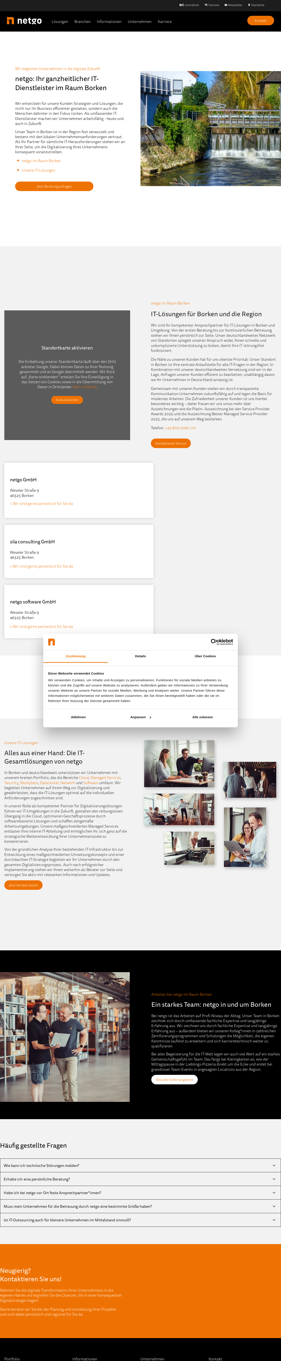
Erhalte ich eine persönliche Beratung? (37, 1059)
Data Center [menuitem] (14, 1262)
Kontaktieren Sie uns (173, 443)
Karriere (214, 5)
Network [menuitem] (11, 1281)
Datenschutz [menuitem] (147, 1344)
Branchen (82, 21)
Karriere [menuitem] (147, 1281)
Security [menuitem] (11, 1291)
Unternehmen (140, 21)
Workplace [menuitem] (13, 1300)
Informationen (109, 21)
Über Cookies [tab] (205, 656)
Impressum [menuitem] (83, 1344)
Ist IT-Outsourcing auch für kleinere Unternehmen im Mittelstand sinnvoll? (67, 1099)
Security (11, 662)
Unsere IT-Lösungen (38, 170)
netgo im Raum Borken (41, 161)
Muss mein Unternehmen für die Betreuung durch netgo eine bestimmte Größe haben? (78, 1086)
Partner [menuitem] (146, 1271)
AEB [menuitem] (176, 1344)
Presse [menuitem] (78, 1300)
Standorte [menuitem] (149, 1262)
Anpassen (140, 717)
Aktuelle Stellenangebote (177, 959)
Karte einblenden (67, 400)
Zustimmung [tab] (76, 656)
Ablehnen (78, 717)
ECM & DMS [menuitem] (14, 1271)
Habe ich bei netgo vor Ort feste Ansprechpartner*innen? (52, 1072)
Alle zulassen (202, 717)
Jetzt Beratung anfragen (43, 186)
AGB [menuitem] (165, 1344)
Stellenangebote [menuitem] (154, 1291)
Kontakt (261, 20)
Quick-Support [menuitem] (84, 1319)
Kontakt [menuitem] (147, 1300)
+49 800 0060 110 (180, 428)
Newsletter (235, 5)
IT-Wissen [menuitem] (80, 1271)
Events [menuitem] (78, 1262)
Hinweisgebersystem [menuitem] (115, 1344)
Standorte (257, 5)
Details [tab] (140, 656)
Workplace (29, 662)
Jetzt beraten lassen (26, 764)
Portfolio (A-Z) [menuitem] (16, 1310)
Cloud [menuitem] (9, 1252)
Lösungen (60, 21)
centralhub (191, 5)
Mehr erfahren (85, 386)
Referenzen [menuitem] (81, 1310)
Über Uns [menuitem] (148, 1252)
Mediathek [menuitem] (81, 1281)
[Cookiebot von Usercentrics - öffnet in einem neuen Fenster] (214, 642)
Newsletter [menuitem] (81, 1291)
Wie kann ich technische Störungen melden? (41, 1045)
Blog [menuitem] (76, 1252)
